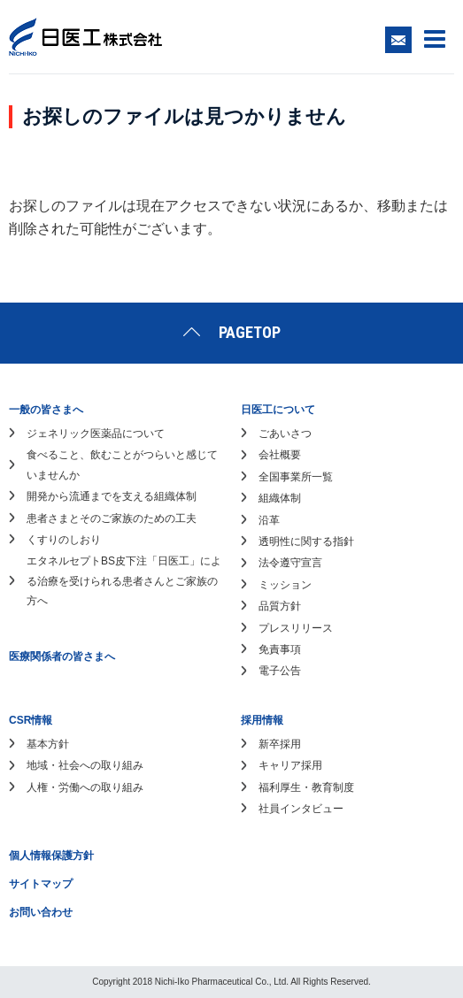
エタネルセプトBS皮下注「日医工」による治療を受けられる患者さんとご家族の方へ (124, 581)
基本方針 (48, 744)
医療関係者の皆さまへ (62, 656)
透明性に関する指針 (306, 541)
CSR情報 (30, 720)
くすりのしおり (64, 540)
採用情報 (262, 720)
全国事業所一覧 (296, 477)
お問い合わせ (41, 912)
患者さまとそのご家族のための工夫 (112, 518)
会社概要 (280, 455)
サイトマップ (41, 884)
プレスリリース (296, 628)
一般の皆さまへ (46, 409)
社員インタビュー (301, 808)
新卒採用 (280, 744)
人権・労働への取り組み (85, 787)
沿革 (269, 520)
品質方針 (280, 606)
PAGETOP (250, 332)
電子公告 (280, 670)
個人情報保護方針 (51, 855)
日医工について (278, 409)
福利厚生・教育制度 (306, 787)
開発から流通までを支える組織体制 (112, 496)
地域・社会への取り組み (85, 765)
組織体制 (280, 498)
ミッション (285, 585)
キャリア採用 (290, 765)
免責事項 (280, 649)
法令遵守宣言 (290, 563)
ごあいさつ (285, 433)
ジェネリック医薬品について (96, 433)
